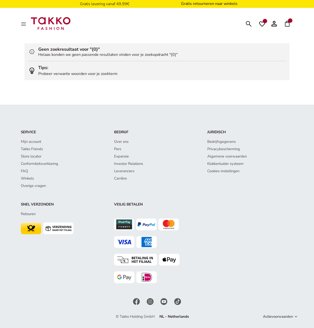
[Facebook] (137, 301)
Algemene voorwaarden (227, 156)
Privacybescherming (223, 148)
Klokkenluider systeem (225, 163)
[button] (274, 23)
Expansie (121, 156)
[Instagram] (151, 301)
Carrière (120, 178)
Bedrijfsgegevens (221, 141)
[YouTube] (164, 301)
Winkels (27, 178)
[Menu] (24, 23)
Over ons (121, 141)
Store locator (31, 156)
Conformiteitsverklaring (39, 163)
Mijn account (31, 141)
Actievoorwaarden (278, 316)
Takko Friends (32, 148)
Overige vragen (33, 185)
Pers (117, 148)
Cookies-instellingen (223, 171)
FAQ (24, 171)
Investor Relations (128, 163)
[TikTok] (177, 301)
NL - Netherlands (174, 316)
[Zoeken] (248, 23)
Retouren (28, 213)
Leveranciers (124, 171)
